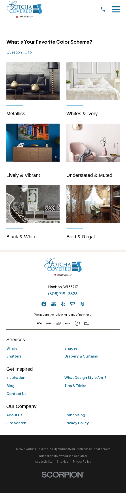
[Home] (24, 9)
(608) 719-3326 (63, 293)
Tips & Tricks (75, 385)
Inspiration (15, 377)
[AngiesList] (72, 304)
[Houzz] (82, 304)
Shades (71, 348)
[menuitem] (43, 461)
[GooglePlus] (53, 304)
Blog (10, 385)
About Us (14, 415)
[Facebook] (43, 304)
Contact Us (16, 393)
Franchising (74, 415)
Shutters (14, 356)
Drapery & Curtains (81, 356)
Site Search (16, 423)
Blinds (11, 348)
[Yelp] (62, 304)
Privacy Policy (76, 423)
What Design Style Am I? (85, 377)
